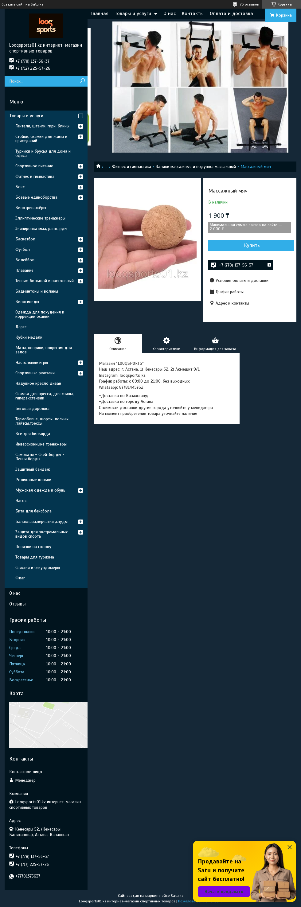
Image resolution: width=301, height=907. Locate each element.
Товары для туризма (34, 557)
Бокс (20, 186)
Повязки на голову (33, 546)
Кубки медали (28, 337)
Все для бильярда (32, 433)
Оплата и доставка (231, 13)
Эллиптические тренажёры (40, 218)
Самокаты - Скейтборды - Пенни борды (39, 456)
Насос (20, 500)
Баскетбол (25, 239)
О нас (169, 13)
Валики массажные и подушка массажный (195, 166)
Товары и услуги (133, 13)
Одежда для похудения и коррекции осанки (39, 314)
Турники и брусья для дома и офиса (43, 153)
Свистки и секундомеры (37, 567)
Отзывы (17, 604)
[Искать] (82, 81)
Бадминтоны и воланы (36, 291)
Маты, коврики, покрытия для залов (43, 350)
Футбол (22, 249)
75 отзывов (249, 4)
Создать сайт (13, 4)
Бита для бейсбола (33, 511)
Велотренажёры (30, 207)
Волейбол (24, 260)
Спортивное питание (34, 166)
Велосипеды (27, 301)
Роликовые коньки (33, 479)
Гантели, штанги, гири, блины (42, 126)
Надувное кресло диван (38, 383)
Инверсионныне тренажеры (41, 444)
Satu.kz (177, 895)
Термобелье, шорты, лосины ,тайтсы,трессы (41, 421)
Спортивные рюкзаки (35, 373)
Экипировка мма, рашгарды (41, 228)
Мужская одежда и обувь (40, 490)
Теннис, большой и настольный (44, 280)
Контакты (193, 13)
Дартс (20, 326)
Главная (99, 13)
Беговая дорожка (32, 408)
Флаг (20, 578)
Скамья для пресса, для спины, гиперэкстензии (44, 396)
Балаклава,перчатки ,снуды (41, 521)
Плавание (24, 270)
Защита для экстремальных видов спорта (41, 534)
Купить (252, 245)
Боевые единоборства (36, 197)
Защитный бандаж (32, 469)
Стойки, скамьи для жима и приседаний (41, 138)
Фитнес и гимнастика (131, 166)
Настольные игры (31, 362)
